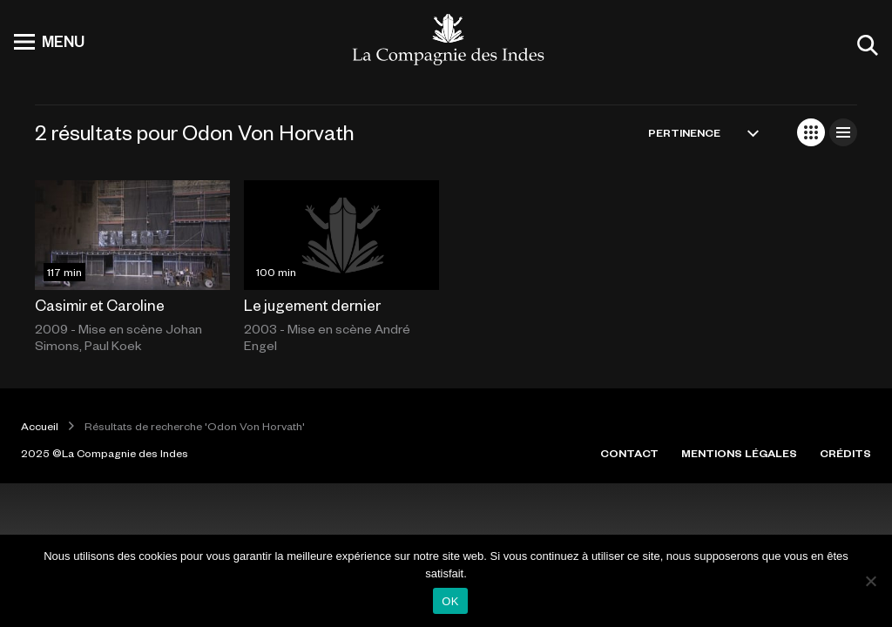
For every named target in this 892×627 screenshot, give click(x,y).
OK (450, 601)
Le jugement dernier (312, 304)
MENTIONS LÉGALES (739, 453)
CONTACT (629, 453)
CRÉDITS (845, 453)
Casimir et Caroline (100, 304)
